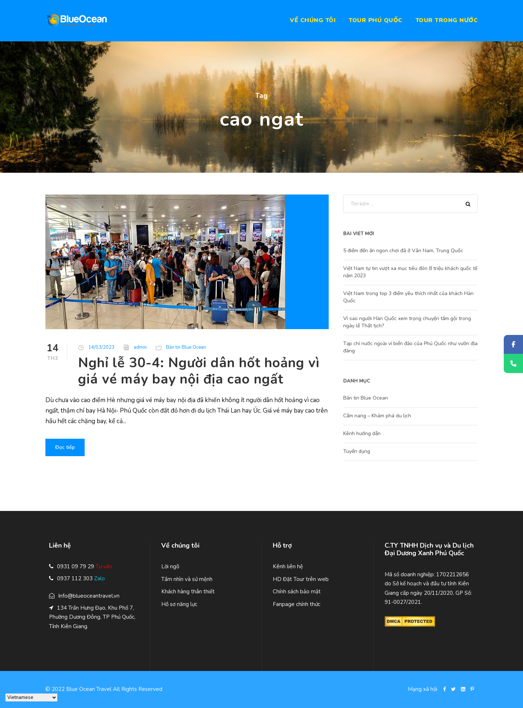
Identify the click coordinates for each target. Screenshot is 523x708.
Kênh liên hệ (288, 566)
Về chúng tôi (313, 20)
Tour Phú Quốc (375, 20)
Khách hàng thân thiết (188, 591)
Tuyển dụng (356, 451)
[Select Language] (31, 697)
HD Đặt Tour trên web (301, 579)
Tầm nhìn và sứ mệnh (186, 579)
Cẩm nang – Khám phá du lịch (377, 415)
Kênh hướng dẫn (362, 433)
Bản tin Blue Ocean (186, 347)
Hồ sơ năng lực (179, 604)
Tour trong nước (446, 20)
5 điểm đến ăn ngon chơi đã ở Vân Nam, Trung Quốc (403, 250)
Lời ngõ (170, 566)
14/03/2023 (101, 347)
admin (140, 347)
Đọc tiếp (65, 447)
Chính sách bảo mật (297, 591)
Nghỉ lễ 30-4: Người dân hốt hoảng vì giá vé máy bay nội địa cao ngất (199, 371)
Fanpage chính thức (296, 604)
